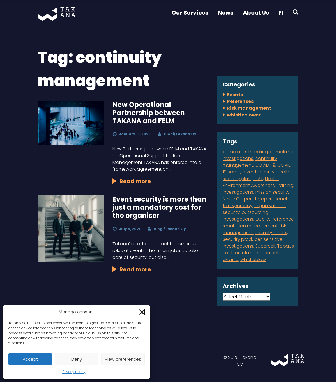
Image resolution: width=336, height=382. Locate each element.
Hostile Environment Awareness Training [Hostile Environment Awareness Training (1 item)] (258, 182)
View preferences (123, 359)
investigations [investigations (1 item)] (238, 192)
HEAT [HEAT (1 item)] (258, 178)
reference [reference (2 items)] (283, 219)
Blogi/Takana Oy (180, 134)
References (240, 101)
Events (235, 95)
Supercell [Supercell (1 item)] (265, 246)
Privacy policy (74, 371)
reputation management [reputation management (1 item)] (250, 226)
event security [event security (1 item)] (259, 172)
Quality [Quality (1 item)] (263, 219)
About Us (256, 13)
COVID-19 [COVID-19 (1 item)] (265, 165)
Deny (76, 359)
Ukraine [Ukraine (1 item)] (230, 259)
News (225, 13)
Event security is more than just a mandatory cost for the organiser (159, 207)
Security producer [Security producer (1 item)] (242, 239)
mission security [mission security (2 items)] (272, 192)
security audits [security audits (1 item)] (271, 232)
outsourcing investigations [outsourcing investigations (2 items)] (245, 215)
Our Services (190, 13)
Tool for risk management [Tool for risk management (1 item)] (251, 253)
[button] (142, 312)
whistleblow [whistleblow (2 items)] (253, 259)
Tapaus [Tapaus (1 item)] (285, 246)
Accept (30, 359)
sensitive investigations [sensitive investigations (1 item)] (252, 242)
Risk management (249, 108)
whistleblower (244, 115)
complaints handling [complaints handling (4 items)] (245, 151)
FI (281, 13)
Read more (135, 181)
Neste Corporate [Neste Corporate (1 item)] (241, 199)
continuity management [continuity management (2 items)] (250, 161)
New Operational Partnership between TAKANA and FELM (148, 112)
